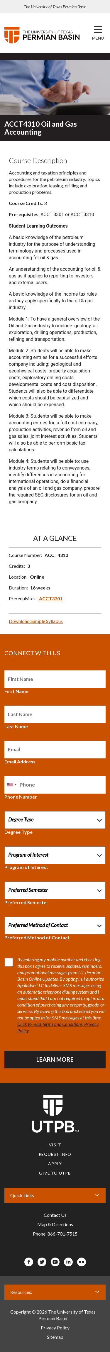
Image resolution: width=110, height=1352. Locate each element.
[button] (98, 38)
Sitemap (55, 1337)
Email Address (19, 761)
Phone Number (20, 796)
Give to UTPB (55, 1172)
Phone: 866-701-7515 (55, 1233)
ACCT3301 (50, 598)
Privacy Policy (55, 1327)
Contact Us (55, 1215)
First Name (16, 691)
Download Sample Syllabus (36, 621)
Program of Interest (26, 867)
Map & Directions (55, 1224)
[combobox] (11, 785)
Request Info (55, 1154)
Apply (55, 1163)
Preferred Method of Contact (37, 937)
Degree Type (18, 832)
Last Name (16, 726)
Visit (55, 1144)
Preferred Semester (26, 902)
